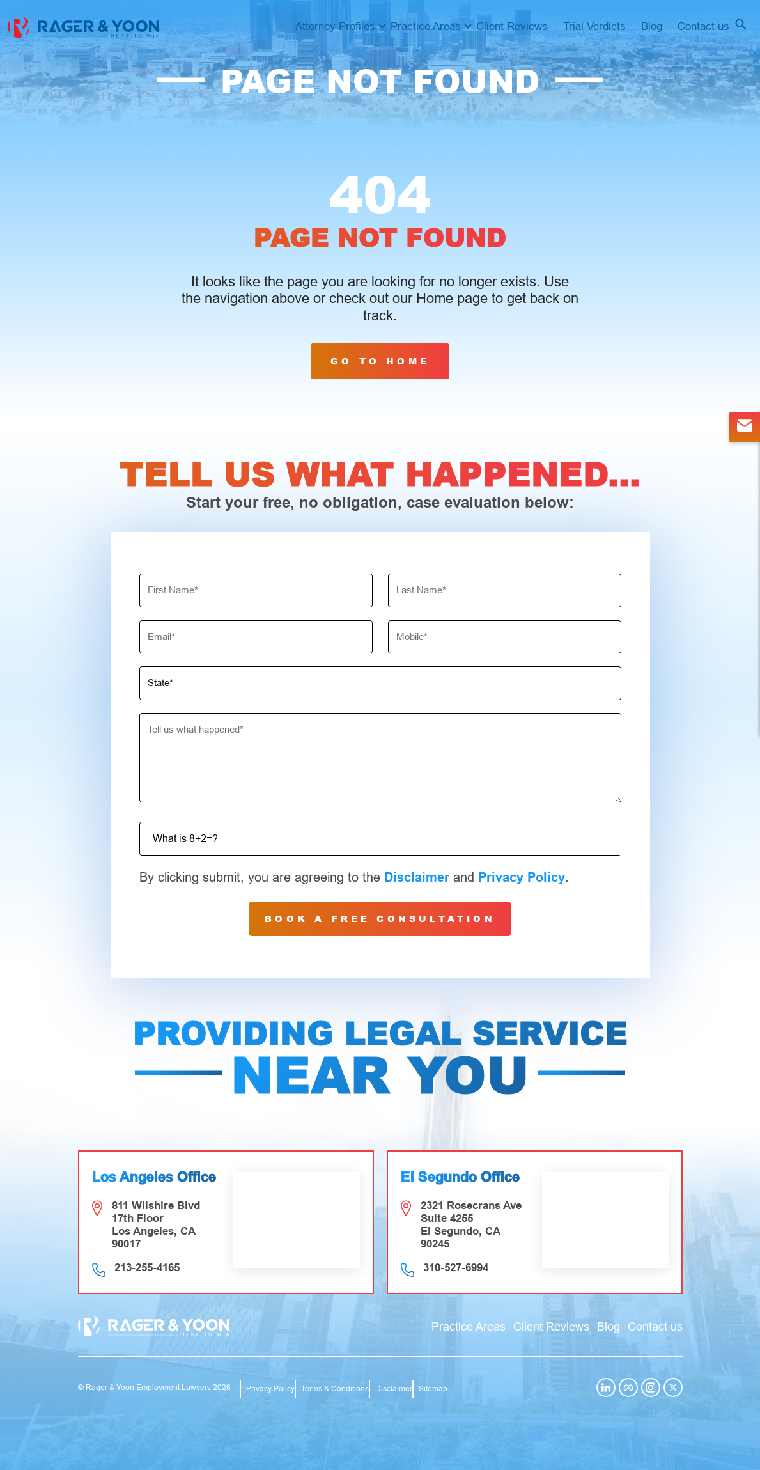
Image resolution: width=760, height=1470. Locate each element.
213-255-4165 (147, 1268)
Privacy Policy (521, 877)
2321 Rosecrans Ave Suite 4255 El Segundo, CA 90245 (471, 1225)
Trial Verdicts (594, 26)
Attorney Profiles (335, 26)
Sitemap (433, 1388)
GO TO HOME (380, 361)
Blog (651, 26)
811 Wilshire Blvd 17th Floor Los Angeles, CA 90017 (156, 1225)
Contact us (703, 26)
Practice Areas (426, 26)
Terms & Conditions (335, 1388)
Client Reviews (512, 26)
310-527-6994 (455, 1268)
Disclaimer (416, 877)
